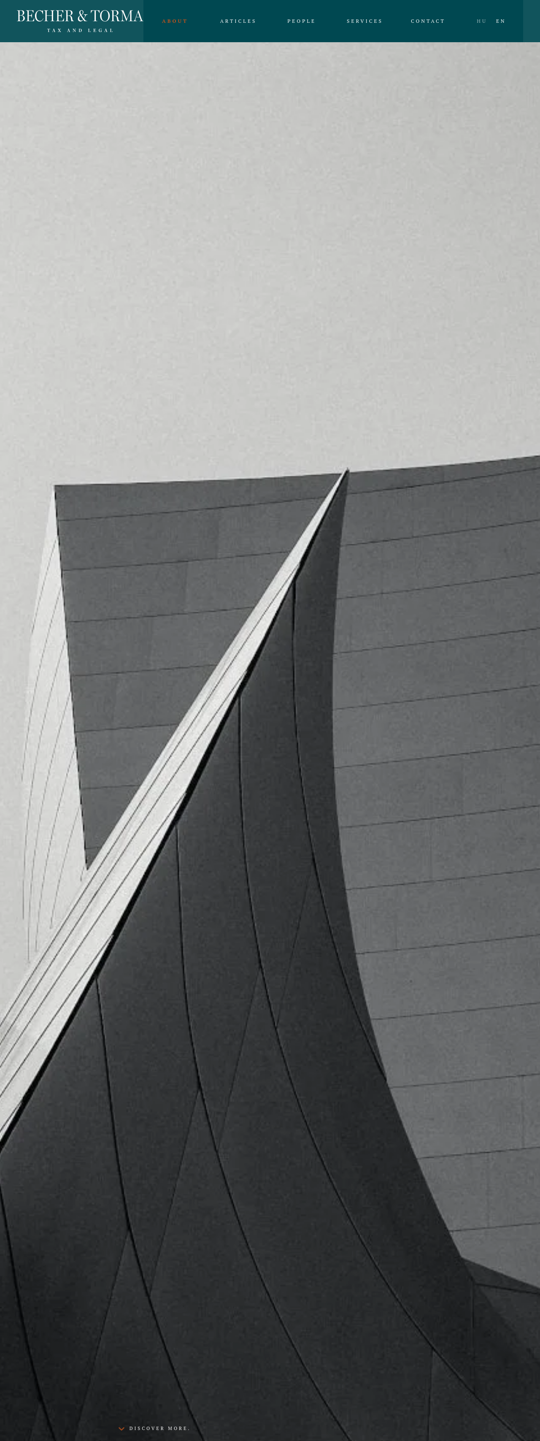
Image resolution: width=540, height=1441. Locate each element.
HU (482, 21)
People (301, 21)
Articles (238, 21)
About (175, 21)
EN (501, 21)
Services (365, 21)
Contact (428, 21)
